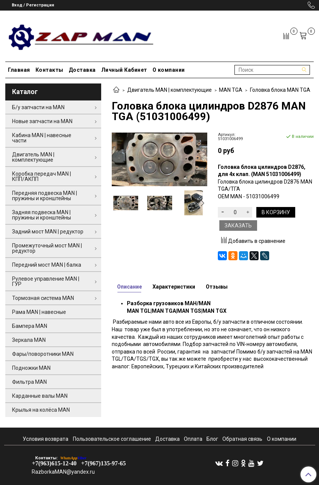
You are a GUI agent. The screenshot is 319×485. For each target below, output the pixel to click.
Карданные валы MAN (40, 396)
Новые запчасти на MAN (42, 121)
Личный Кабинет (124, 70)
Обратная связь (242, 439)
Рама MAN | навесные (39, 312)
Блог (212, 439)
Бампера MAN (29, 326)
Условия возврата (45, 439)
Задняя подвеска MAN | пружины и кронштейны (41, 215)
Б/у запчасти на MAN (38, 107)
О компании (169, 70)
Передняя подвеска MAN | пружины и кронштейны (44, 195)
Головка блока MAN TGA (280, 90)
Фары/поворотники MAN (43, 354)
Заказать (238, 225)
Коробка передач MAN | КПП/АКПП (41, 176)
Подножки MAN (31, 368)
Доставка (82, 70)
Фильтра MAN (29, 382)
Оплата (193, 439)
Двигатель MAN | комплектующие (169, 90)
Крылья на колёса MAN (41, 410)
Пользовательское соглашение (112, 439)
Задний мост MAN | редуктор (47, 232)
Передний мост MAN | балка (46, 265)
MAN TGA (230, 90)
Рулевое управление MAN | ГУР (45, 281)
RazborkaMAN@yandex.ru (63, 472)
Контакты (49, 70)
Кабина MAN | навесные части (41, 138)
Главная (19, 70)
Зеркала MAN (29, 340)
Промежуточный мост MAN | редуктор (47, 248)
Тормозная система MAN (43, 298)
